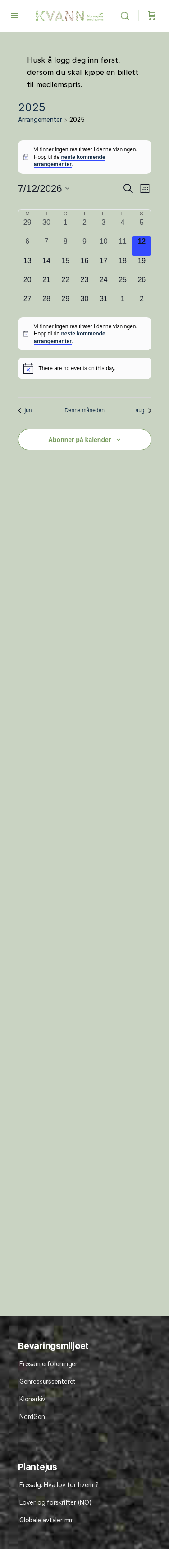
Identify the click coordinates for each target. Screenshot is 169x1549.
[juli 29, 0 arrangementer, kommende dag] (65, 302)
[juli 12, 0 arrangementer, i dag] (141, 245)
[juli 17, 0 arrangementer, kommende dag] (103, 265)
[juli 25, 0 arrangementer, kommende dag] (122, 283)
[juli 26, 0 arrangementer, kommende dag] (141, 283)
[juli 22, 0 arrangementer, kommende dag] (65, 283)
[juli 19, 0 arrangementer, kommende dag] (141, 265)
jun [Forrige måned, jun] (25, 410)
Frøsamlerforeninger (48, 1364)
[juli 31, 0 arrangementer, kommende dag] (103, 302)
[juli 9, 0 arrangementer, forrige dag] (84, 245)
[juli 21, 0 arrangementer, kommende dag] (46, 283)
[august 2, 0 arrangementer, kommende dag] (141, 302)
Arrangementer (40, 119)
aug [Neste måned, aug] (143, 410)
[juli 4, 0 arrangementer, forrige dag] (122, 226)
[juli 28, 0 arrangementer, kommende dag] (46, 302)
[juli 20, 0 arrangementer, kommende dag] (27, 283)
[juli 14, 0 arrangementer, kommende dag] (46, 265)
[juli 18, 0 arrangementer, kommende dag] (122, 265)
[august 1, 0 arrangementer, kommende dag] (122, 302)
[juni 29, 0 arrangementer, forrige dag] (27, 226)
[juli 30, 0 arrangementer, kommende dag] (84, 302)
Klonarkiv (32, 1399)
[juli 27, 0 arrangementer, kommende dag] (27, 302)
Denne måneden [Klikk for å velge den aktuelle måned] (84, 410)
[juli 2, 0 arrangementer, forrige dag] (84, 226)
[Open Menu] (14, 15)
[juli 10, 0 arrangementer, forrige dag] (103, 245)
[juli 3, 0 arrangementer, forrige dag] (103, 226)
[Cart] (152, 16)
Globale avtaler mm (46, 1520)
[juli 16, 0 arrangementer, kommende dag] (84, 265)
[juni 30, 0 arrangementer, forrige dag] (46, 226)
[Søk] (127, 16)
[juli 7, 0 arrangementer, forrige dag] (46, 245)
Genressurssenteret (47, 1381)
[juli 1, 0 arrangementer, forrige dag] (65, 226)
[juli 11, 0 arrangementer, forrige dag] (122, 245)
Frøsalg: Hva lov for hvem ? (58, 1485)
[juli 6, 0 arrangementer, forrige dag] (27, 245)
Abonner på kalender (79, 439)
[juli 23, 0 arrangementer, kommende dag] (84, 283)
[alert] (84, 157)
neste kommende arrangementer (69, 161)
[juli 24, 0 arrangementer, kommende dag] (103, 283)
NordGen (32, 1416)
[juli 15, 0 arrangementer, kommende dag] (65, 265)
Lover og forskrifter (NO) (55, 1502)
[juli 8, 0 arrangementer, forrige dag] (65, 245)
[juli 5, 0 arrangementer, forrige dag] (141, 226)
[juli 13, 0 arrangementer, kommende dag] (27, 265)
